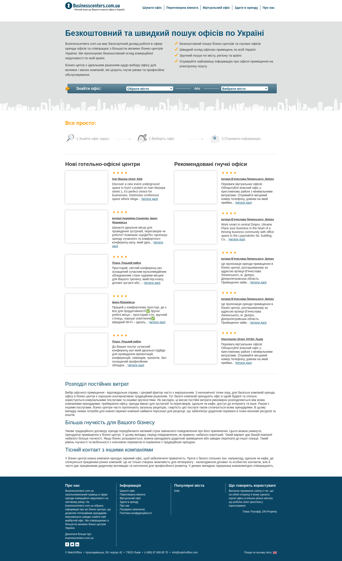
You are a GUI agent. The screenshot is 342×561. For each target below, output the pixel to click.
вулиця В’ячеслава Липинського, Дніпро (247, 179)
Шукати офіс (152, 7)
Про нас (269, 7)
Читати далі (149, 199)
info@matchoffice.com (185, 552)
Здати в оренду (246, 7)
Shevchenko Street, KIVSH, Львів (242, 339)
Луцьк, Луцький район (126, 262)
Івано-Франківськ (123, 302)
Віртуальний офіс (216, 7)
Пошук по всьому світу (258, 552)
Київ (176, 490)
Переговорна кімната (182, 7)
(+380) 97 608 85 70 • (158, 552)
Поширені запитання (132, 509)
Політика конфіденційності (136, 513)
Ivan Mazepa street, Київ (127, 179)
